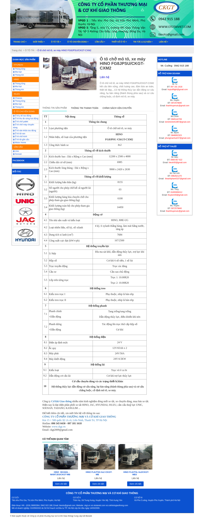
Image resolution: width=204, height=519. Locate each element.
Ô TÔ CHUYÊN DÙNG (24, 111)
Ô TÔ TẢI (56, 42)
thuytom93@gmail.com (178, 195)
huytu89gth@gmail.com (178, 89)
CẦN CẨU (18, 147)
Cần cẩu (100, 42)
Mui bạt (17, 104)
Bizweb (89, 516)
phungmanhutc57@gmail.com (177, 138)
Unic (16, 151)
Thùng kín (18, 75)
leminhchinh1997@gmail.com (177, 122)
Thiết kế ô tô (119, 42)
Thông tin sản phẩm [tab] (54, 108)
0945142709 (176, 119)
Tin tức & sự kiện (143, 42)
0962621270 (176, 176)
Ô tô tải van (19, 133)
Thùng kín (18, 107)
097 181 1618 (176, 87)
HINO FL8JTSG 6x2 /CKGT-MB (99, 473)
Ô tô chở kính (20, 136)
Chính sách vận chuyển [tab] (117, 108)
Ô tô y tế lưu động (22, 116)
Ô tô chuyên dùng (78, 42)
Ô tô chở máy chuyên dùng (23, 126)
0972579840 (176, 103)
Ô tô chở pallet (20, 121)
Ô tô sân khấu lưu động (24, 130)
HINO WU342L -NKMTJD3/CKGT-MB (60, 473)
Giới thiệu (39, 42)
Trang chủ (20, 42)
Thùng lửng (19, 101)
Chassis (17, 98)
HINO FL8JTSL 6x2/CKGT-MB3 (136, 473)
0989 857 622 (176, 160)
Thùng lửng (19, 69)
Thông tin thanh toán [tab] (84, 108)
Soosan (17, 154)
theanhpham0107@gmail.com (178, 179)
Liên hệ (163, 42)
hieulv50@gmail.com (178, 162)
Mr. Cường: (175, 65)
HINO (16, 79)
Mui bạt (17, 72)
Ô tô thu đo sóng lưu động (25, 118)
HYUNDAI (18, 65)
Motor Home (19, 142)
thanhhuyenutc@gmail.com (177, 106)
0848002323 (176, 135)
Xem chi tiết (61, 484)
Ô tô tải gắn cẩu (21, 139)
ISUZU (17, 94)
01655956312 (176, 192)
